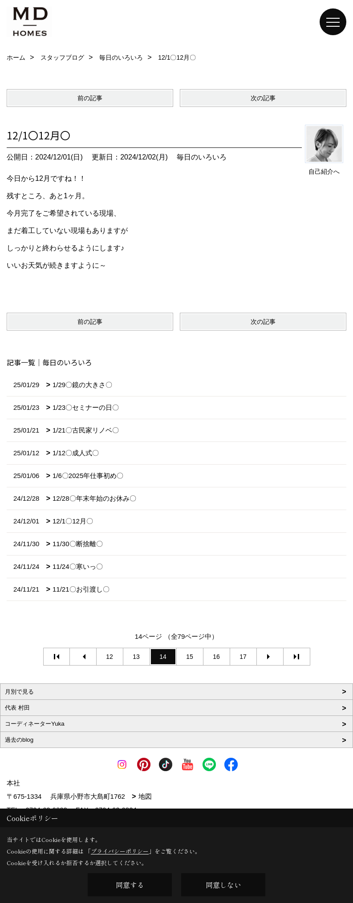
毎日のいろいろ (202, 157)
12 (109, 656)
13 (136, 656)
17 (243, 656)
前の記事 (89, 98)
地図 (145, 796)
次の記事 (263, 98)
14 (162, 656)
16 (216, 656)
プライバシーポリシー (120, 851)
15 (189, 656)
